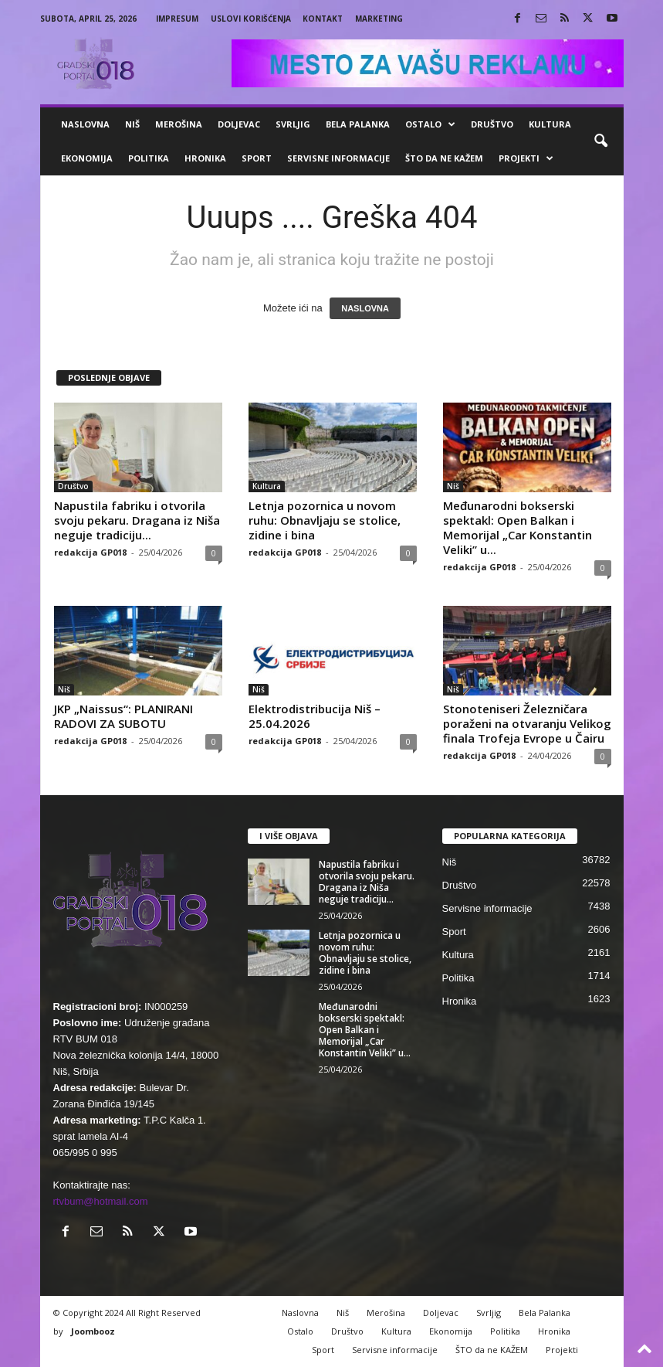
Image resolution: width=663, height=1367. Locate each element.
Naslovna (85, 124)
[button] (600, 141)
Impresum (177, 18)
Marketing (379, 18)
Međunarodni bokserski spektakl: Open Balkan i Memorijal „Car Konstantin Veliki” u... (517, 527)
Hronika (205, 158)
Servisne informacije (338, 158)
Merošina (178, 124)
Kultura (550, 124)
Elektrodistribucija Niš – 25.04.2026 (315, 716)
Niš (132, 124)
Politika (148, 158)
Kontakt (323, 18)
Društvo (492, 124)
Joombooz (93, 1331)
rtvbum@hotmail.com (100, 1201)
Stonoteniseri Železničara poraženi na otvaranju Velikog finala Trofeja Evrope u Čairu (527, 723)
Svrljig (293, 124)
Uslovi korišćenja (251, 18)
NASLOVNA (365, 308)
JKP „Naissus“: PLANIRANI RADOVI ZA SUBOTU (123, 716)
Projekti (526, 158)
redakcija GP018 (90, 552)
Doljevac (239, 124)
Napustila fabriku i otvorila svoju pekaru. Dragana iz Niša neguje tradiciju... (137, 520)
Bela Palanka (358, 124)
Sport (257, 158)
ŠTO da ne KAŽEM (444, 158)
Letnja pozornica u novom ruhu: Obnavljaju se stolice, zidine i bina (325, 520)
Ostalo (430, 124)
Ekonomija (87, 158)
